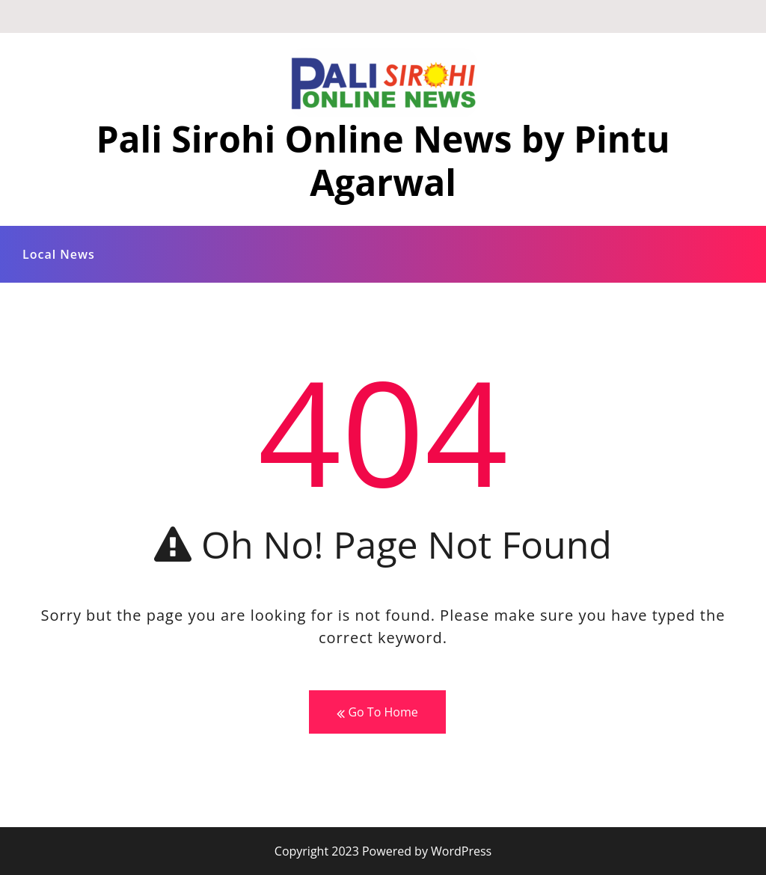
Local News (58, 254)
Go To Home (377, 712)
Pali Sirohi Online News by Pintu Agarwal (383, 160)
